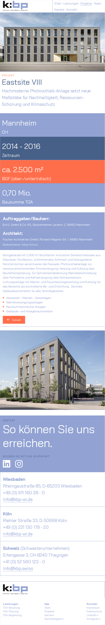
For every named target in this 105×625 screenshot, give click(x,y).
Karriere (59, 9)
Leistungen (71, 3)
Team (97, 3)
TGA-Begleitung (12, 615)
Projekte (86, 3)
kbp (47, 603)
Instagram (93, 618)
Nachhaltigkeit (53, 618)
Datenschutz (94, 611)
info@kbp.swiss (18, 568)
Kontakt (71, 9)
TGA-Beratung (11, 607)
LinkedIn (91, 615)
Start (58, 3)
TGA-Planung (11, 611)
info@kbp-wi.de (17, 499)
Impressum (93, 607)
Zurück (14, 319)
